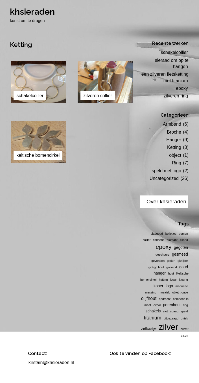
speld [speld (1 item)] (184, 311)
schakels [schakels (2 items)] (153, 311)
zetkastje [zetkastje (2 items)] (148, 329)
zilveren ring (176, 95)
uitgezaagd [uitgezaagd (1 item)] (171, 318)
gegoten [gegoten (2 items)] (181, 247)
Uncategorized (164, 178)
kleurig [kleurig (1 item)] (183, 279)
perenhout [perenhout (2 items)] (172, 305)
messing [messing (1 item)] (150, 292)
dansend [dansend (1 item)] (159, 239)
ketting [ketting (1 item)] (163, 279)
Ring (176, 162)
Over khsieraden (166, 201)
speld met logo (166, 170)
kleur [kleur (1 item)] (173, 279)
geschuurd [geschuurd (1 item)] (163, 254)
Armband (172, 124)
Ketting (174, 147)
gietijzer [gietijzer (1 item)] (183, 260)
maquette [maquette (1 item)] (181, 286)
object (175, 155)
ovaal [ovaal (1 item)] (157, 305)
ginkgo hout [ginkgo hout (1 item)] (156, 267)
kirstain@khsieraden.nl (51, 362)
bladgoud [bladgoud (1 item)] (156, 233)
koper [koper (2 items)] (158, 286)
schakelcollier (174, 52)
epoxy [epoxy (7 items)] (164, 246)
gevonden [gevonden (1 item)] (158, 260)
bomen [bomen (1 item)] (183, 233)
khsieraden (32, 11)
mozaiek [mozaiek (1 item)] (164, 292)
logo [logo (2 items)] (169, 286)
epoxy (182, 88)
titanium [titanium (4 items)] (152, 318)
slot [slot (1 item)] (165, 311)
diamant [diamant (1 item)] (172, 239)
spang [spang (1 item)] (174, 311)
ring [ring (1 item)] (185, 305)
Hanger (173, 139)
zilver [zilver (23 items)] (168, 327)
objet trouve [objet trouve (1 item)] (180, 292)
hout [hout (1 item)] (171, 273)
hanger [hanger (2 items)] (160, 273)
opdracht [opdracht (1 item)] (164, 299)
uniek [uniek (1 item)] (184, 318)
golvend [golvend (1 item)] (171, 267)
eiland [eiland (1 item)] (184, 239)
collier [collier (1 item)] (146, 239)
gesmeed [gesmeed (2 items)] (180, 254)
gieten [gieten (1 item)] (171, 260)
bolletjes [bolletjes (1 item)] (170, 233)
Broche (174, 132)
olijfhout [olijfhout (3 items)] (149, 298)
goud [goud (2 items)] (183, 267)
